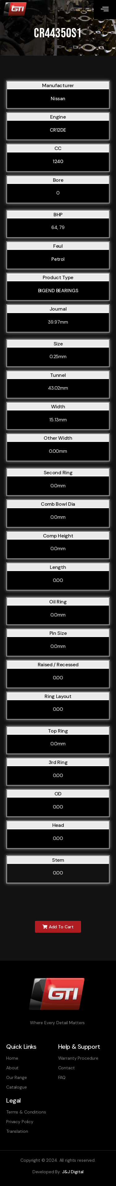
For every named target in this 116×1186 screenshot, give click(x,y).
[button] (58, 927)
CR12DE (58, 130)
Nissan (58, 99)
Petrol (58, 259)
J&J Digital (73, 1171)
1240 (58, 161)
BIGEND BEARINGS (58, 291)
